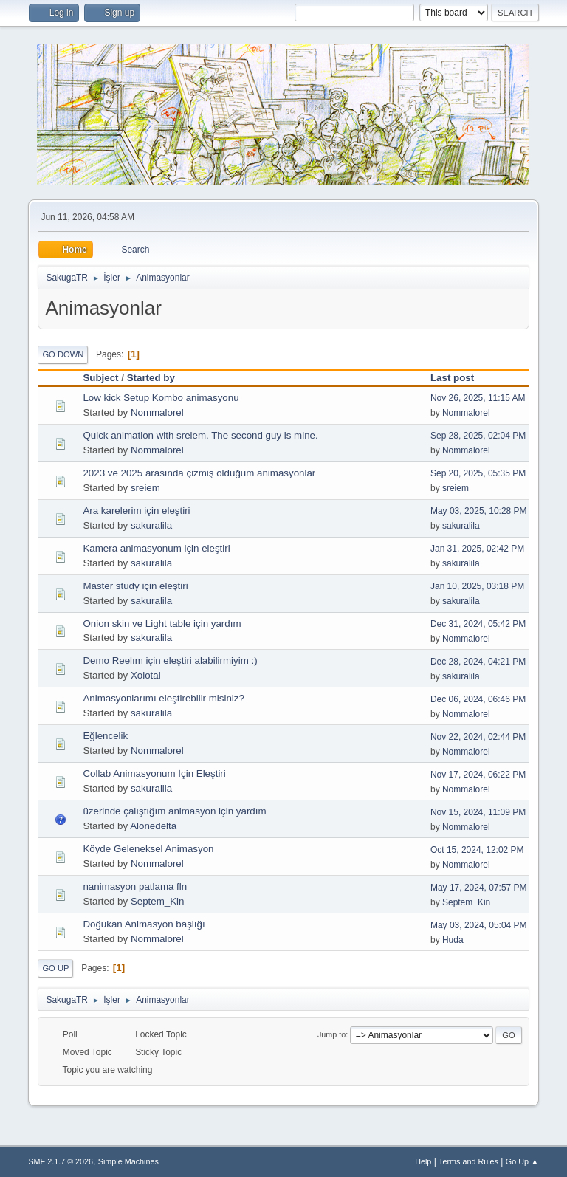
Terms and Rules (468, 1161)
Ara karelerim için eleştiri (136, 510)
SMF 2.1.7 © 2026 (60, 1161)
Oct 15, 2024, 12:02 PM (477, 850)
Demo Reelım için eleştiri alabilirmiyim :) (170, 660)
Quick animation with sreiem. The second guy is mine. (200, 435)
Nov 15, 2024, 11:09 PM (478, 812)
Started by (151, 377)
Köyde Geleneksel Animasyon (148, 848)
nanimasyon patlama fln (135, 886)
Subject (100, 377)
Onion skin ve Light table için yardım (162, 623)
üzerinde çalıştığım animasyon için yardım (174, 811)
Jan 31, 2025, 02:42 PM (477, 548)
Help (423, 1161)
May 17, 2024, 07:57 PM (478, 887)
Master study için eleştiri (135, 585)
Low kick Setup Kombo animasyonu (160, 397)
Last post (458, 377)
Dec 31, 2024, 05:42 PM (478, 624)
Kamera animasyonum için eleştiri (156, 548)
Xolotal (146, 675)
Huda (453, 940)
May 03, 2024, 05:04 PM (478, 925)
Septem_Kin (158, 901)
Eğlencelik (105, 735)
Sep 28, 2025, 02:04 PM (478, 435)
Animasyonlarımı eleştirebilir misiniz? (163, 698)
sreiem (145, 487)
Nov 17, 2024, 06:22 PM (478, 774)
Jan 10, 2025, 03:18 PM (477, 586)
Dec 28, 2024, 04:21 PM (478, 661)
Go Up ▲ (522, 1161)
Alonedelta (153, 825)
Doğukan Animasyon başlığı (144, 924)
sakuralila (151, 525)
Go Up (55, 968)
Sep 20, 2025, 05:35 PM (478, 473)
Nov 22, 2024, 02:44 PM (478, 737)
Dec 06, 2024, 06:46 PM (478, 699)
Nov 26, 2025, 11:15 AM (478, 398)
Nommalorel (157, 412)
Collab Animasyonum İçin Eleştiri (154, 773)
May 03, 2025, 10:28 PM (478, 511)
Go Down (62, 354)
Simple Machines (128, 1161)
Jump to (331, 1034)
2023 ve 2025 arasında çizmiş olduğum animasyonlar (199, 472)
